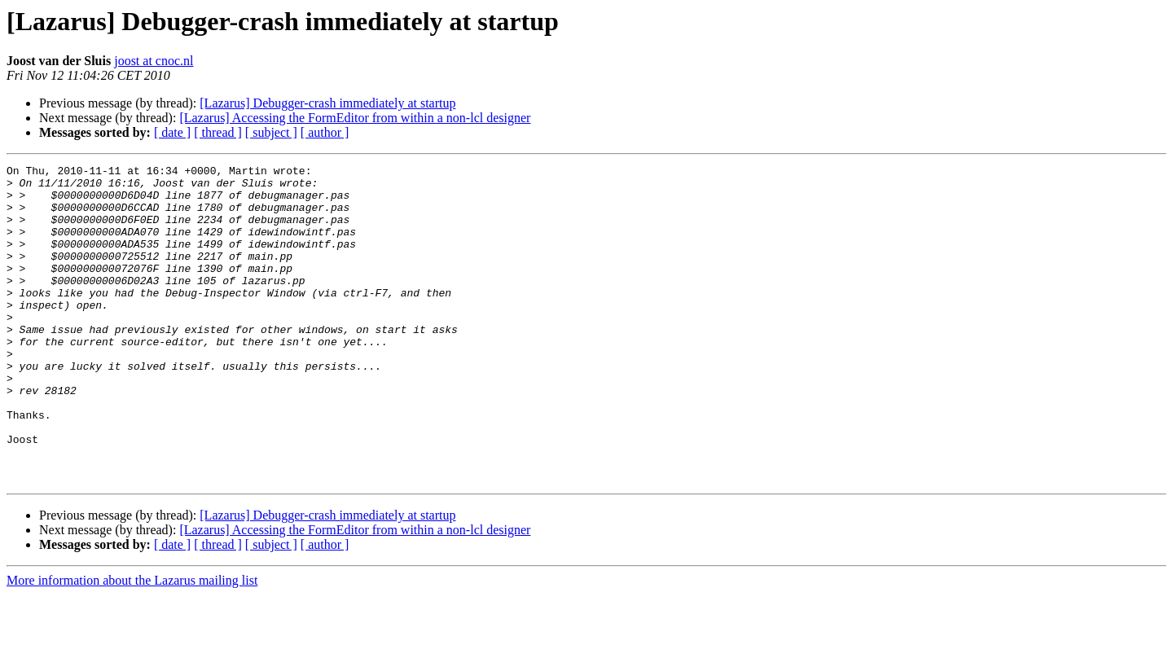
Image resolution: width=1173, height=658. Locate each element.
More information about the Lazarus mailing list (132, 644)
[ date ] (172, 132)
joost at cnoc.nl (153, 61)
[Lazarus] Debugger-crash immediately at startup (327, 103)
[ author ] (325, 132)
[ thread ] (218, 132)
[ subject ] (271, 132)
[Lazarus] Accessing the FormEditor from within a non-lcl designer (354, 118)
